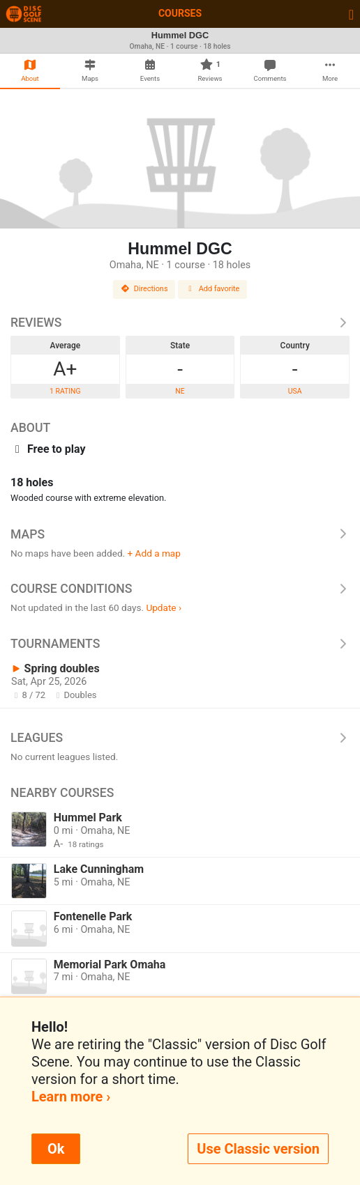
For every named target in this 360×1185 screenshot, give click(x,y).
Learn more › (70, 1096)
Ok (55, 1148)
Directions (144, 288)
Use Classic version (258, 1148)
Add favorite (213, 288)
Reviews (180, 323)
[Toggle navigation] (351, 14)
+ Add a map (154, 553)
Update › (163, 607)
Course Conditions (180, 589)
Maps (180, 534)
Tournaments (180, 644)
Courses (180, 13)
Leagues (180, 738)
